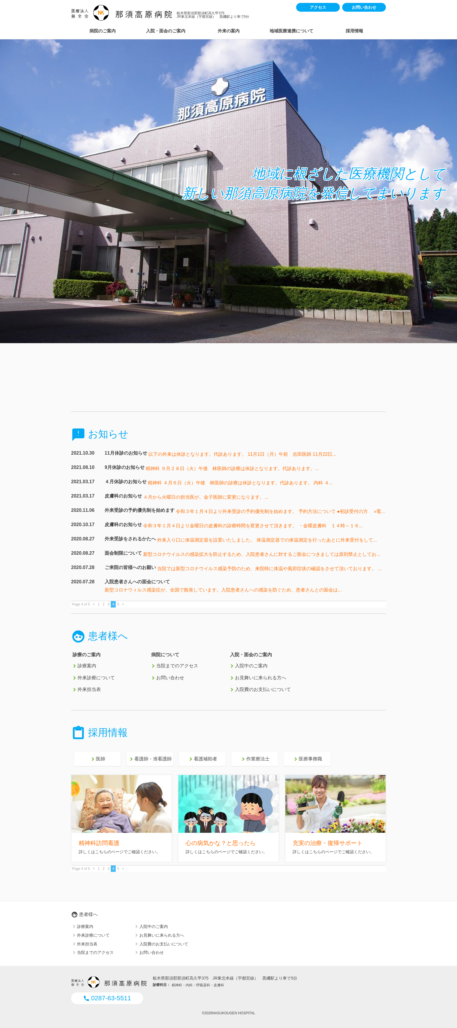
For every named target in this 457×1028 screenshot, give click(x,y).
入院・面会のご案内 (165, 30)
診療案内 (87, 666)
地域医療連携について (291, 30)
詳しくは (87, 851)
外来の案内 (229, 30)
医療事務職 (307, 759)
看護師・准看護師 (150, 759)
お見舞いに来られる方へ (260, 677)
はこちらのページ (321, 851)
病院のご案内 (102, 30)
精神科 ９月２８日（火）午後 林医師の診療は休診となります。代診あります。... (232, 468)
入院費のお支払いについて (263, 689)
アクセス (318, 7)
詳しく (299, 851)
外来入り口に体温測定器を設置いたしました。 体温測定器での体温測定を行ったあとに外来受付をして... (267, 539)
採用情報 (354, 30)
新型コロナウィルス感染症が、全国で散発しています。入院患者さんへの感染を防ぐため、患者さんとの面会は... (223, 589)
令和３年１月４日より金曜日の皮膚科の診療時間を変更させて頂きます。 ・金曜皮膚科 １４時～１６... (253, 525)
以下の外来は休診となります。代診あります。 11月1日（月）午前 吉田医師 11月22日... (242, 454)
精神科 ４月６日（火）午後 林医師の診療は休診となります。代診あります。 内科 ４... (240, 482)
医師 (97, 759)
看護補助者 (202, 759)
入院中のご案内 (251, 666)
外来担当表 (89, 689)
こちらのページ (109, 851)
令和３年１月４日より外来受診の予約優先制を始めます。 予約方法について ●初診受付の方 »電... (280, 511)
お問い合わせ (364, 7)
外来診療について (96, 677)
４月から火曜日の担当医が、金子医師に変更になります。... (205, 497)
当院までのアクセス (177, 666)
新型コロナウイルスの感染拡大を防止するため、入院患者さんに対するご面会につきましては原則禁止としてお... (261, 554)
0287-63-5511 (107, 998)
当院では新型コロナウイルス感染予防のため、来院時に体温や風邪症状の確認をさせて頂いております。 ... (269, 568)
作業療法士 (255, 759)
